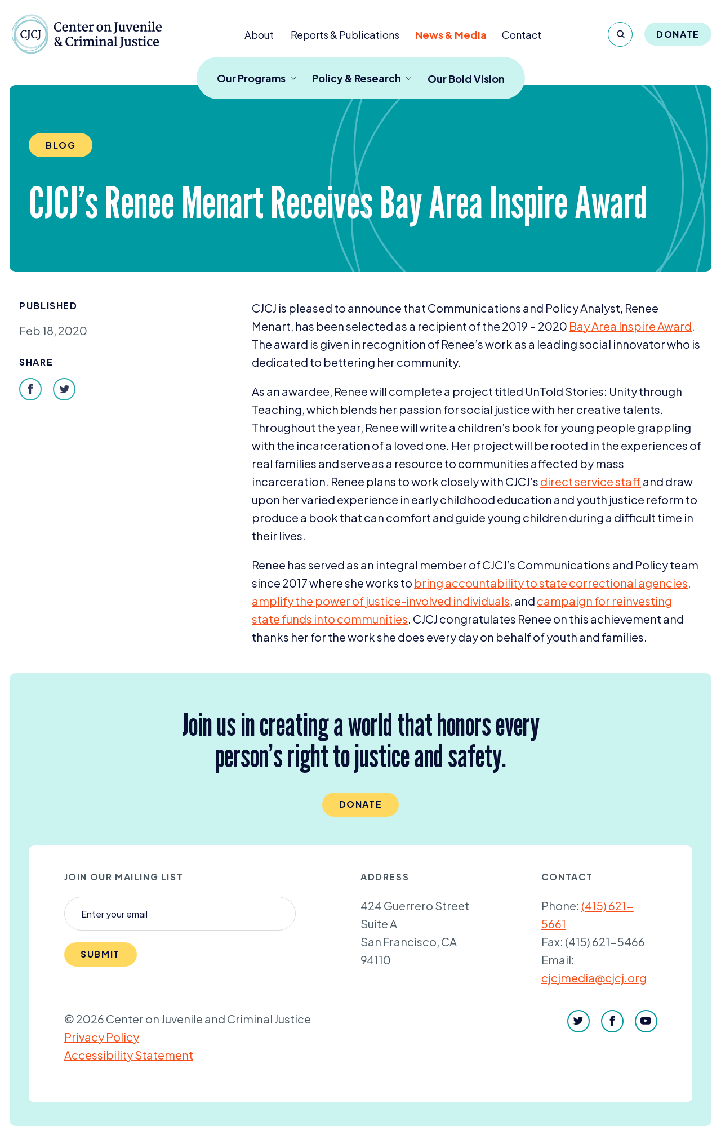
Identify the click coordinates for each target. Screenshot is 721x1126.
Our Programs (256, 78)
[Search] (620, 34)
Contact (521, 34)
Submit (100, 954)
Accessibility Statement (128, 1055)
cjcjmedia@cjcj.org (594, 978)
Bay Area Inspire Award (630, 326)
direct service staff (590, 481)
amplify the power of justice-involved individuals (381, 601)
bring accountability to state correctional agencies (551, 583)
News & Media (451, 34)
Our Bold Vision (466, 78)
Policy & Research (362, 78)
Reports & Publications (345, 34)
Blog (60, 145)
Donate (678, 34)
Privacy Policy (101, 1037)
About (259, 34)
